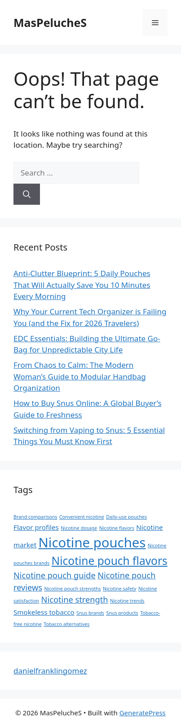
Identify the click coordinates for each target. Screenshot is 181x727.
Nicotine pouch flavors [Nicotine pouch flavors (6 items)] (110, 560)
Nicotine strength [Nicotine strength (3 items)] (74, 599)
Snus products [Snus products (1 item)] (122, 613)
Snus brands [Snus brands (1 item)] (90, 613)
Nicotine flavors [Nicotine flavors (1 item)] (116, 528)
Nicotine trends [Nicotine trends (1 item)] (127, 601)
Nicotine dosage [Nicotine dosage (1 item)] (79, 528)
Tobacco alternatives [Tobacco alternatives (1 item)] (66, 624)
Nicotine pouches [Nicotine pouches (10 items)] (92, 542)
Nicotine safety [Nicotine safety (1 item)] (119, 589)
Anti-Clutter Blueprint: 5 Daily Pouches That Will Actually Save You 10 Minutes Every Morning (81, 284)
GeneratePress (142, 712)
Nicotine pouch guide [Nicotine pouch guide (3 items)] (54, 575)
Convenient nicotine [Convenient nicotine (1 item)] (81, 517)
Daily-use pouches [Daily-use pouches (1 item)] (126, 517)
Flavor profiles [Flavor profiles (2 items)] (36, 527)
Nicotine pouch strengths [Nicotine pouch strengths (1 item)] (72, 589)
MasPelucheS (50, 22)
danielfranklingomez (50, 670)
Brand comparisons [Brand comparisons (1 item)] (35, 517)
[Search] (26, 194)
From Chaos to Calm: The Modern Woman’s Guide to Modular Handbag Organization (79, 376)
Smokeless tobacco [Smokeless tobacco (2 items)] (44, 612)
